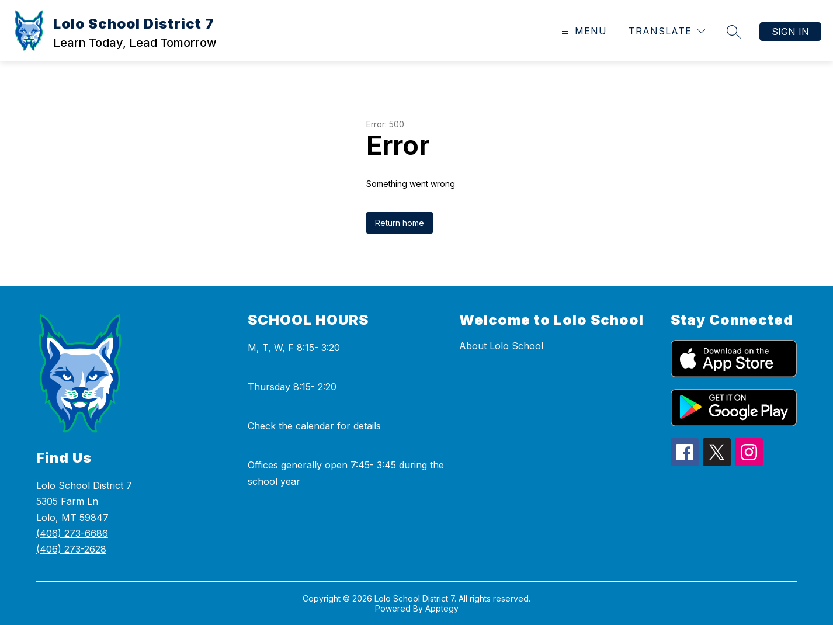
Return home (399, 223)
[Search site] (734, 32)
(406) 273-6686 (72, 533)
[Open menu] (582, 31)
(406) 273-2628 (71, 549)
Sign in (790, 31)
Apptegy (442, 608)
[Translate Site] (667, 31)
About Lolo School (501, 346)
